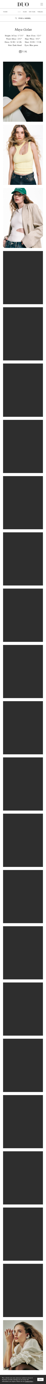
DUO (23, 4)
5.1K (23, 51)
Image (25, 12)
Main (19, 12)
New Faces (32, 12)
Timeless (40, 12)
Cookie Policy (29, 1381)
